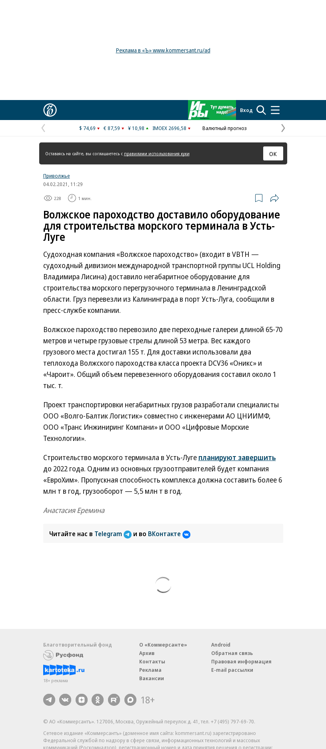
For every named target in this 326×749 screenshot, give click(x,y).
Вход (246, 110)
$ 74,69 (87, 128)
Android (220, 644)
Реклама (150, 669)
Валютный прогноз (224, 128)
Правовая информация (241, 661)
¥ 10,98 (136, 128)
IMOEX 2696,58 (169, 128)
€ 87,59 (112, 128)
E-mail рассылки (232, 669)
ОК (273, 154)
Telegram (113, 533)
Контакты (152, 661)
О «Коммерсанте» (163, 644)
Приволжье (56, 175)
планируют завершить (237, 457)
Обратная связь (232, 653)
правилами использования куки (157, 153)
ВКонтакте (169, 533)
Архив (146, 653)
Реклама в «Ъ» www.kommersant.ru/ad (163, 50)
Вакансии (151, 678)
